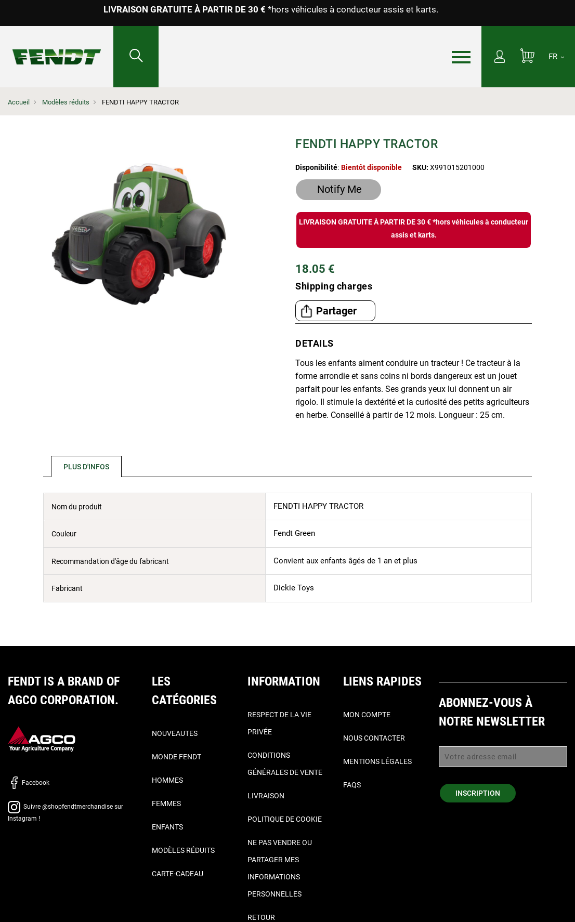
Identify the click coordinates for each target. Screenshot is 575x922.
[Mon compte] (499, 57)
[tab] (82, 466)
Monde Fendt (176, 757)
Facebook (28, 782)
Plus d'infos (86, 467)
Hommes (167, 780)
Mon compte (366, 714)
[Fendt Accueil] (57, 46)
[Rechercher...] (136, 56)
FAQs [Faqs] (352, 785)
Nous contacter (374, 738)
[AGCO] (41, 738)
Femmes (166, 803)
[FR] (556, 56)
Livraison (265, 796)
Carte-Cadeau (177, 874)
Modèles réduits (65, 102)
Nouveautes (175, 733)
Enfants (167, 827)
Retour (261, 917)
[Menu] (461, 57)
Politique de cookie (284, 819)
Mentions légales (377, 761)
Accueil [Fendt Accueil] (19, 102)
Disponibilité (316, 167)
